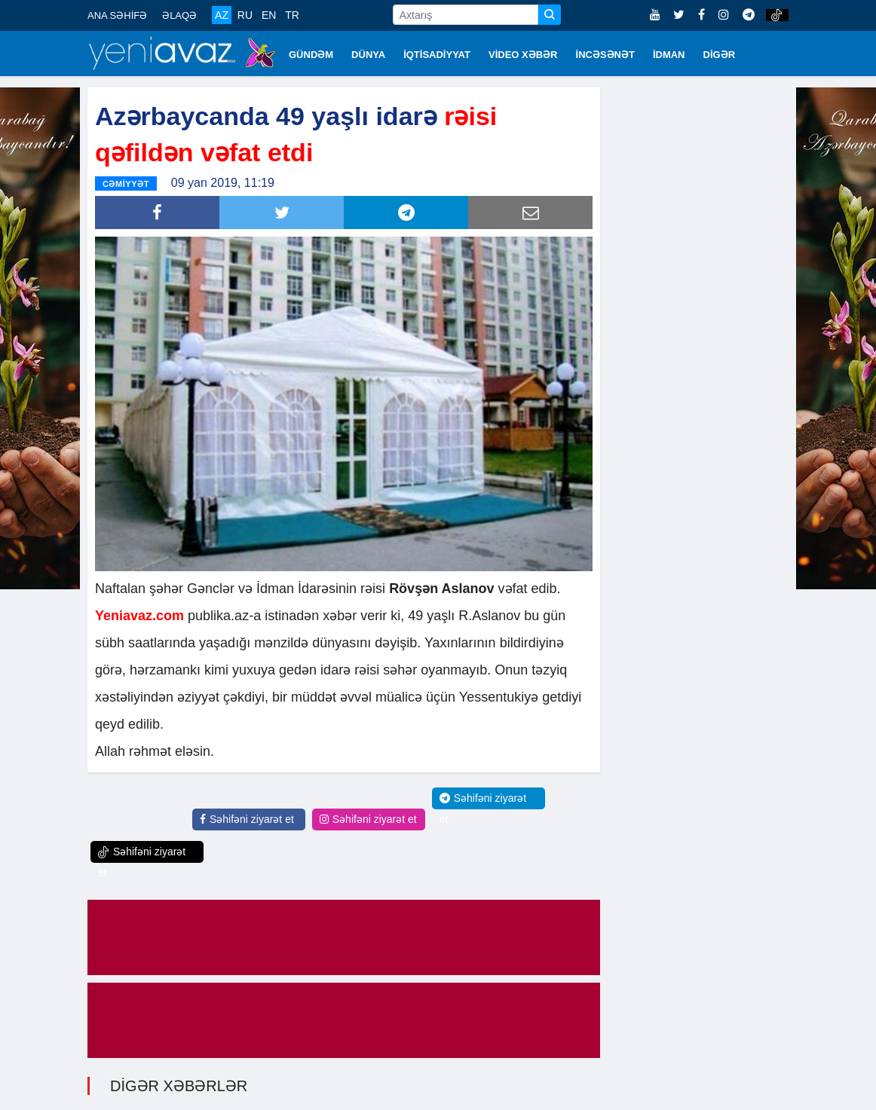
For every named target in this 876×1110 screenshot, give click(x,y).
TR (292, 15)
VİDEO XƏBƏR (523, 54)
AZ (221, 15)
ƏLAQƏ (179, 15)
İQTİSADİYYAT (436, 54)
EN (269, 15)
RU (245, 15)
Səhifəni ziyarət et (247, 819)
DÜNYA (368, 54)
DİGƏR (719, 54)
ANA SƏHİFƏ (117, 15)
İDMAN (669, 54)
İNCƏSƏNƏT (605, 54)
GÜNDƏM (311, 54)
